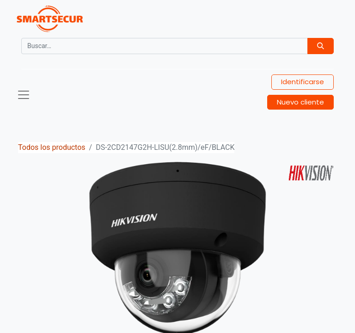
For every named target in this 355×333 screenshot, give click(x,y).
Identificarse (302, 81)
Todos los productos (52, 147)
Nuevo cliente (300, 102)
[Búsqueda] (320, 46)
